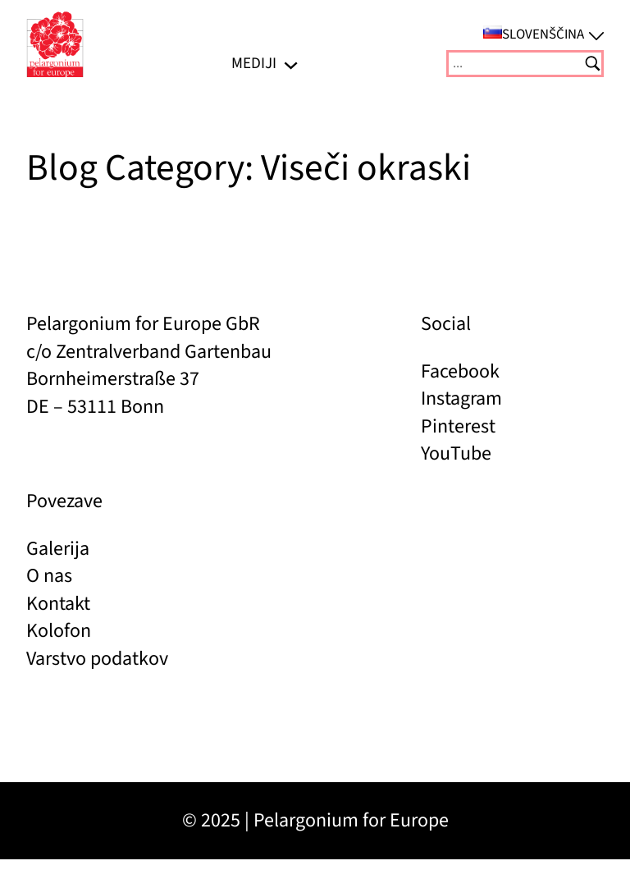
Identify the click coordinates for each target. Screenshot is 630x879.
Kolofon (58, 630)
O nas (49, 575)
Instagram (461, 398)
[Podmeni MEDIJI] (291, 63)
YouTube (456, 453)
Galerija (57, 548)
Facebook (460, 371)
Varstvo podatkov (97, 658)
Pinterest (458, 426)
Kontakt (58, 603)
